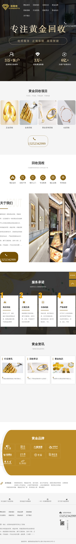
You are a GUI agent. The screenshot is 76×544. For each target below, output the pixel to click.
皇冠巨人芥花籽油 (19, 485)
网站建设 (41, 487)
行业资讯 (36, 10)
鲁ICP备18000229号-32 (48, 541)
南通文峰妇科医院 (55, 483)
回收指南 (26, 10)
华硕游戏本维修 (11, 487)
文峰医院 (65, 483)
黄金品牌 (55, 5)
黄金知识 (55, 10)
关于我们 (26, 16)
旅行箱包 (35, 483)
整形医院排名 (18, 483)
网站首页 (26, 5)
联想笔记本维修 (56, 485)
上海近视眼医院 (44, 485)
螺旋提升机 (27, 483)
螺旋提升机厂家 (22, 487)
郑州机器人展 (33, 487)
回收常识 (45, 10)
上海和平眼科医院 (32, 485)
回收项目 (36, 5)
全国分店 (45, 5)
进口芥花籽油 (44, 483)
